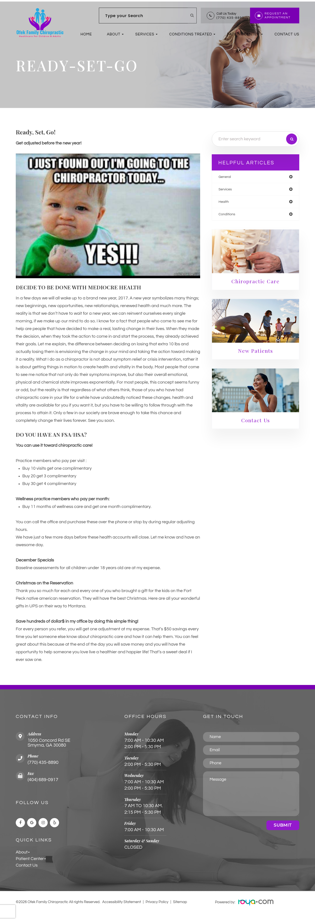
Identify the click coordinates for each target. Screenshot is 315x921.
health (227, 204)
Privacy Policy (157, 910)
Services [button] (144, 34)
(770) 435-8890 (230, 17)
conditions (230, 217)
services (228, 191)
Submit (283, 832)
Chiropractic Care (257, 284)
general (228, 178)
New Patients (256, 353)
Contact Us (287, 34)
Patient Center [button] (243, 34)
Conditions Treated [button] (190, 34)
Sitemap (180, 910)
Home (86, 34)
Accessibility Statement (121, 910)
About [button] (113, 34)
